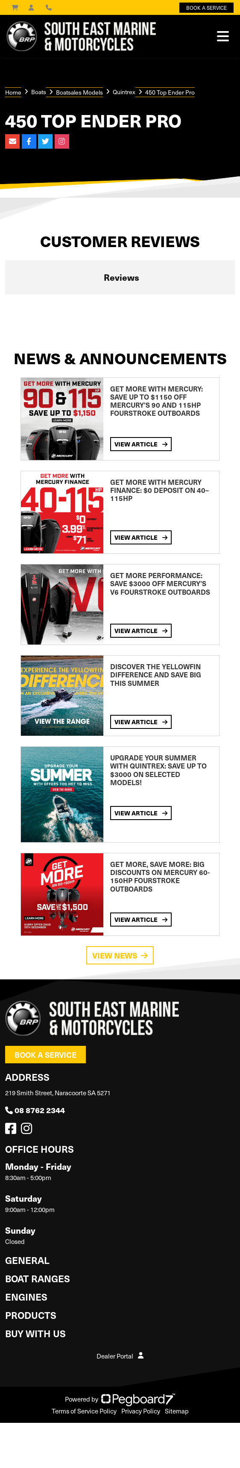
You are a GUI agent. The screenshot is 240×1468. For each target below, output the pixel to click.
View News (120, 955)
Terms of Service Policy (84, 1411)
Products (30, 1314)
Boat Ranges (37, 1278)
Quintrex (124, 92)
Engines (26, 1296)
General (27, 1260)
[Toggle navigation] (223, 36)
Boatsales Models (79, 92)
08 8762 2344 (35, 1110)
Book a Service (45, 1054)
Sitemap (177, 1411)
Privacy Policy (140, 1411)
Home (13, 92)
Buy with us (35, 1333)
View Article (140, 444)
